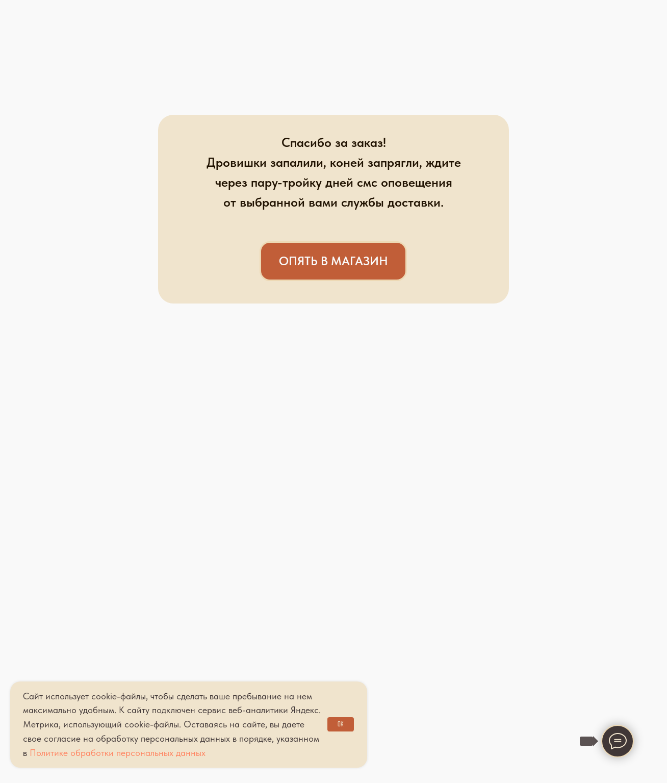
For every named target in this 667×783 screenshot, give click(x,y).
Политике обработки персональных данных (118, 752)
